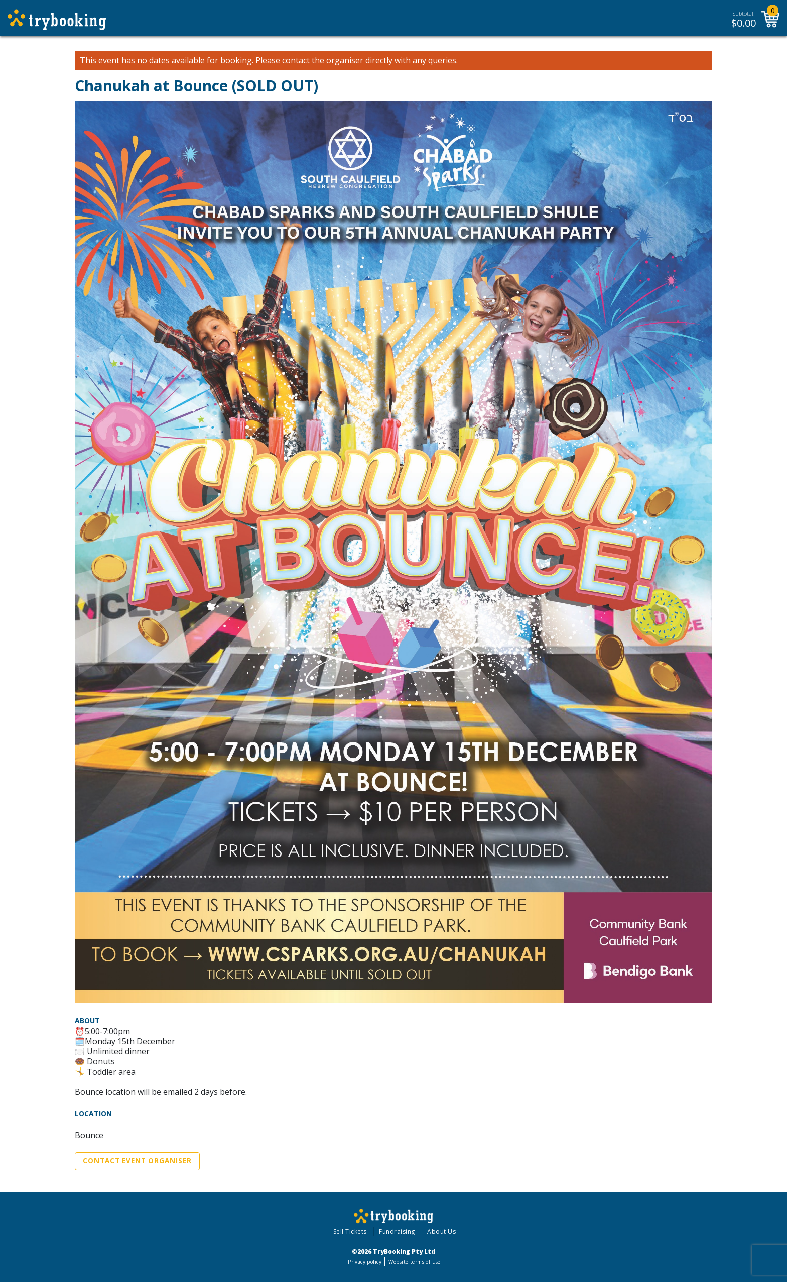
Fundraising (397, 1231)
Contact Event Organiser (137, 1160)
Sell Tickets (350, 1231)
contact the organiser (322, 60)
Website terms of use (414, 1261)
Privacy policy (364, 1261)
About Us (441, 1231)
